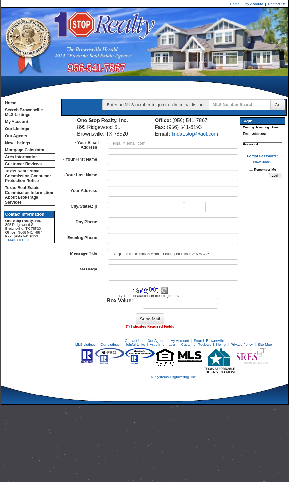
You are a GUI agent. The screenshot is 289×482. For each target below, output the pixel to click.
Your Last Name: (81, 174)
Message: (89, 269)
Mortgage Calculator (25, 149)
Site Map (265, 344)
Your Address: (84, 190)
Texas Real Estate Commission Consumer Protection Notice (28, 176)
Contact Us (276, 4)
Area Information (21, 156)
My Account (254, 4)
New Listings (17, 142)
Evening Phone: (83, 237)
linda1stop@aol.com (195, 134)
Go (278, 104)
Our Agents (16, 135)
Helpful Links (134, 344)
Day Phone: (87, 222)
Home (235, 4)
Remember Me (262, 169)
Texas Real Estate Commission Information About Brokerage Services (29, 194)
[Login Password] (262, 150)
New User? (262, 162)
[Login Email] (262, 140)
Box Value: (120, 300)
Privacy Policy (241, 344)
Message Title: (84, 253)
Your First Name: (81, 159)
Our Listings (17, 128)
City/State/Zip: (85, 206)
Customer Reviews (23, 164)
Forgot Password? (262, 156)
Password (250, 144)
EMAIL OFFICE (18, 240)
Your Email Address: (87, 145)
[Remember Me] (251, 169)
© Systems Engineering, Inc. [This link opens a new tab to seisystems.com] (174, 377)
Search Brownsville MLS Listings (24, 112)
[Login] (275, 175)
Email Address (254, 134)
